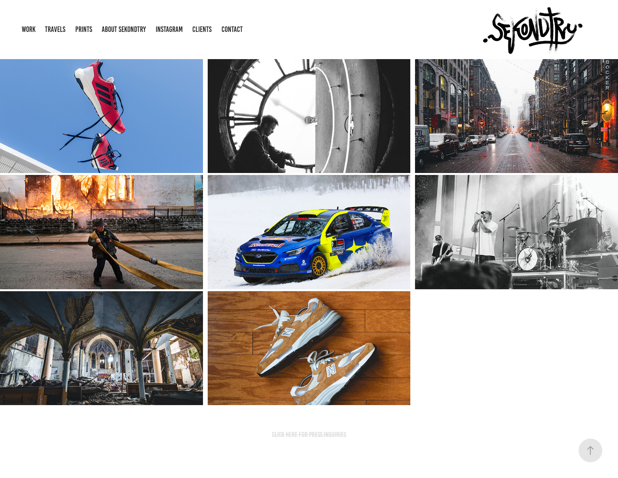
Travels (55, 29)
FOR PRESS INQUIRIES (322, 435)
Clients (202, 29)
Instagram (169, 29)
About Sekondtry (124, 29)
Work (28, 29)
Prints (83, 29)
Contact (232, 29)
